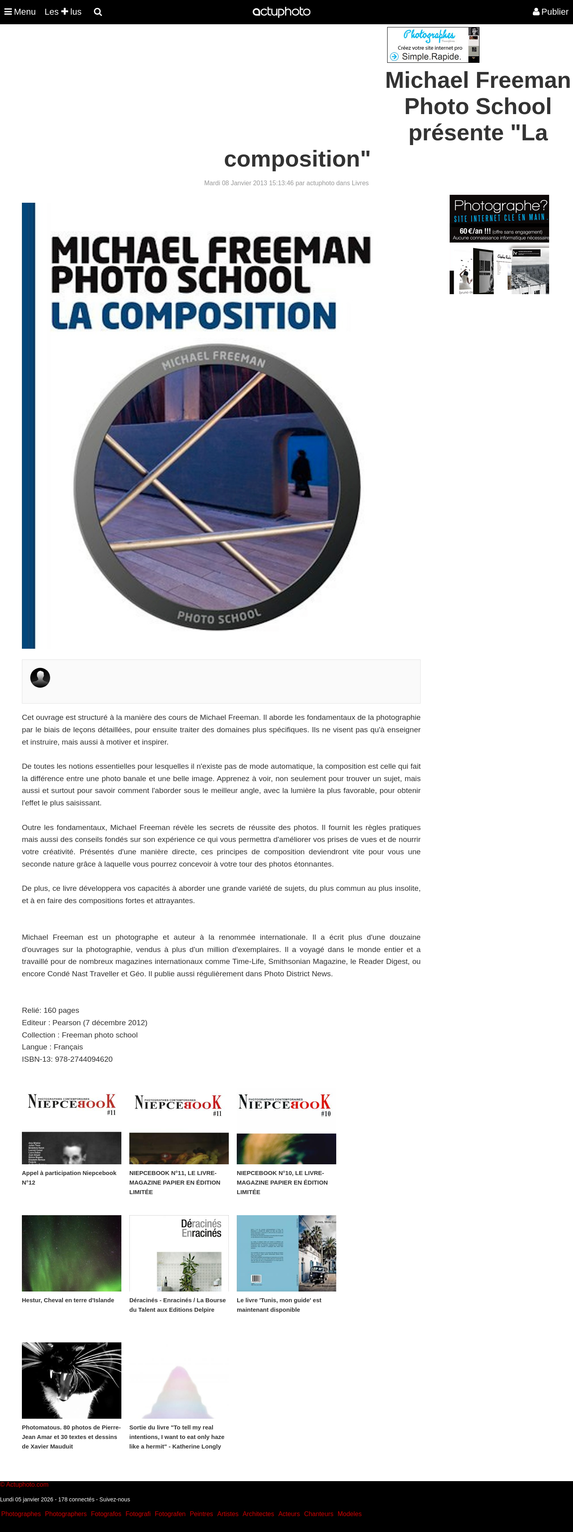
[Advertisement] (238, 82)
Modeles (349, 1514)
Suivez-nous (114, 1499)
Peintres (201, 1514)
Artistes (227, 1514)
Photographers (66, 1514)
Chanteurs (318, 1514)
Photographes (21, 1514)
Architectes (258, 1514)
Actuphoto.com (27, 1484)
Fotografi (137, 1514)
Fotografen (170, 1514)
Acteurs (289, 1514)
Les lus (63, 12)
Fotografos (106, 1514)
